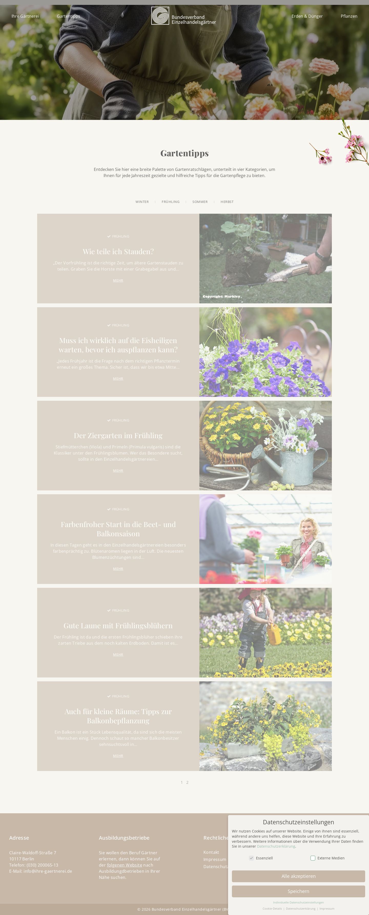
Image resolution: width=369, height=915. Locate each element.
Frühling (120, 236)
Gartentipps (68, 16)
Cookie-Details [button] (273, 906)
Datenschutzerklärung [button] (301, 906)
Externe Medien (327, 855)
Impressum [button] (327, 906)
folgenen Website (124, 865)
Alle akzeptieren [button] (299, 873)
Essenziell (261, 855)
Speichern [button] (298, 888)
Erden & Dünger (307, 16)
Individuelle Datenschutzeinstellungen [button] (298, 899)
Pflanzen (349, 16)
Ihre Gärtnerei (25, 16)
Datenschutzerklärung (276, 843)
